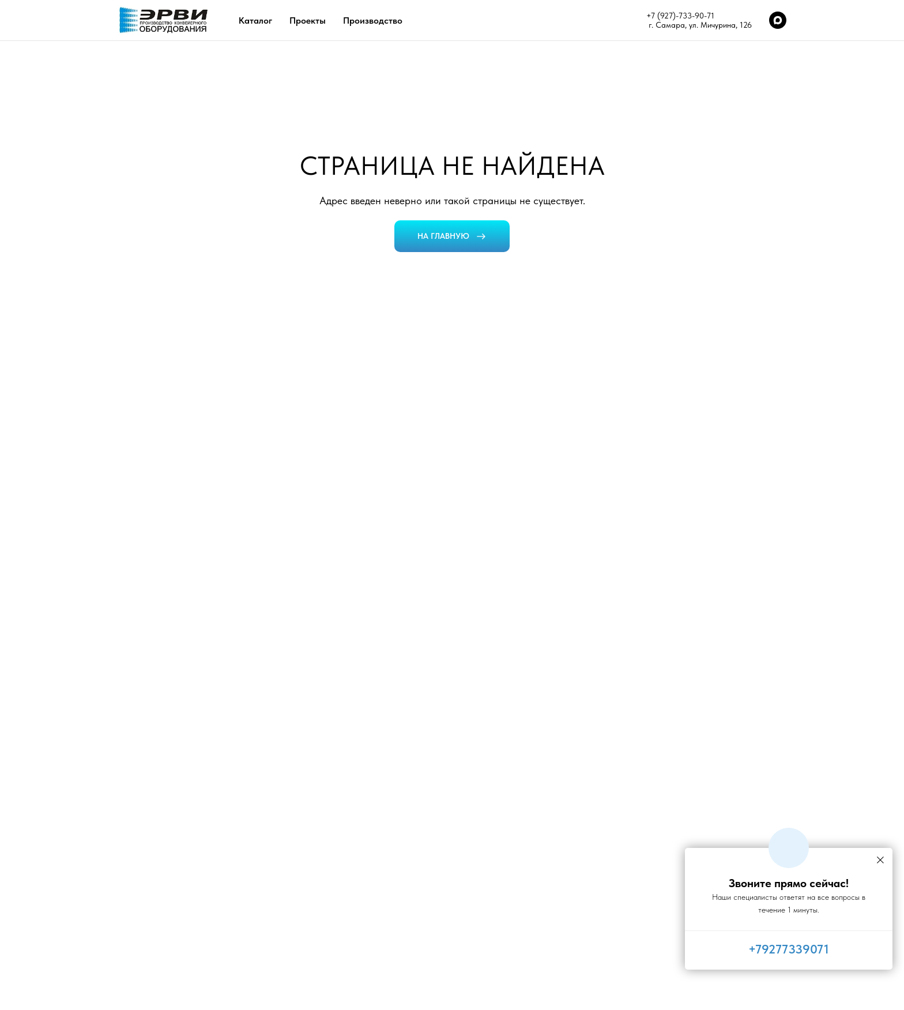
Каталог (255, 20)
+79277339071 (788, 948)
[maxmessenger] (777, 20)
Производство (372, 20)
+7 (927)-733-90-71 (680, 15)
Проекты (307, 20)
